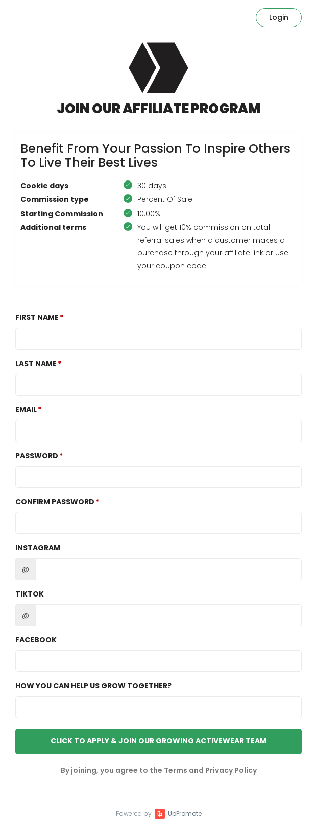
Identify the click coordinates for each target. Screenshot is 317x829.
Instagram (37, 547)
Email (26, 409)
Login (278, 17)
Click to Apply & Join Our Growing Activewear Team (158, 741)
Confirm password (54, 502)
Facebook (36, 640)
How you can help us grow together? (93, 686)
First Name (37, 317)
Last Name (36, 363)
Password (36, 456)
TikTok (29, 594)
